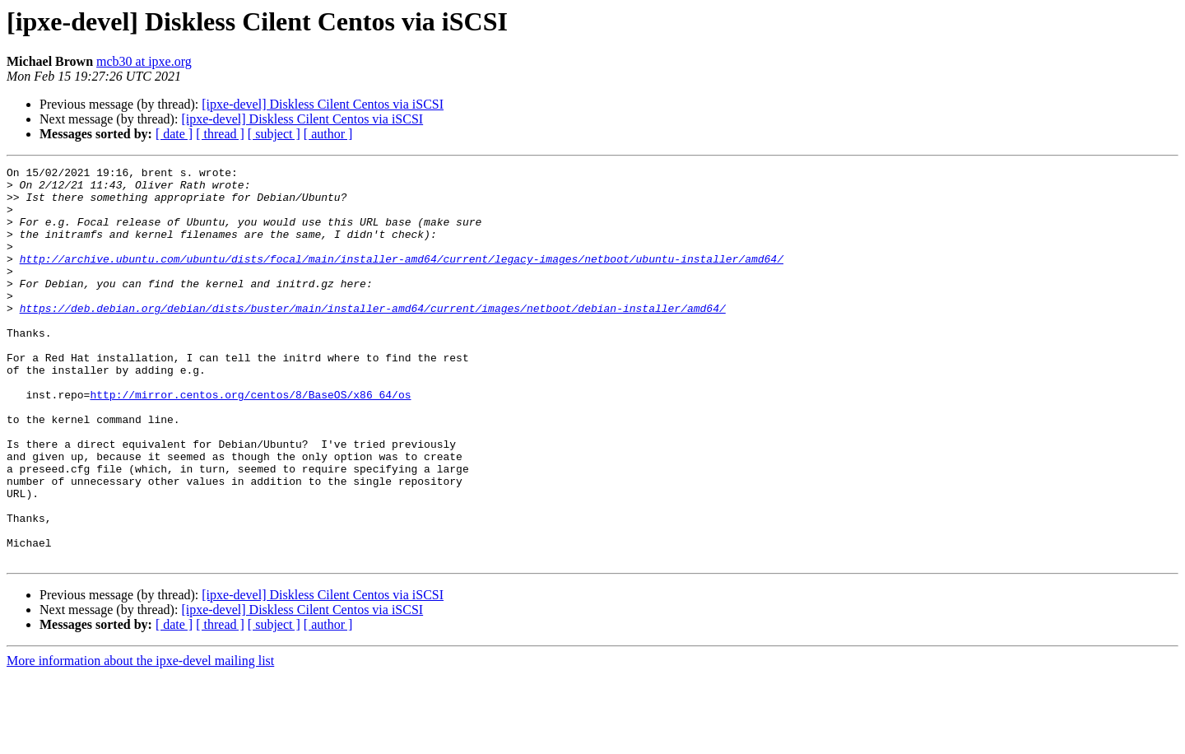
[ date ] (174, 134)
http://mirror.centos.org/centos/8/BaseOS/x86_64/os (250, 441)
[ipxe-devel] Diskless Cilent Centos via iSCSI (323, 104)
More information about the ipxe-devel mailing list (140, 740)
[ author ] (328, 134)
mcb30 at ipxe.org (144, 61)
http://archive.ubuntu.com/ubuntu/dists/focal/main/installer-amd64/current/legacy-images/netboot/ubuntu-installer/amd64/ (401, 278)
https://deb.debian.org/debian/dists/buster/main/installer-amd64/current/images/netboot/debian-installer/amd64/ (373, 337)
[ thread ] (220, 134)
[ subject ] (274, 134)
